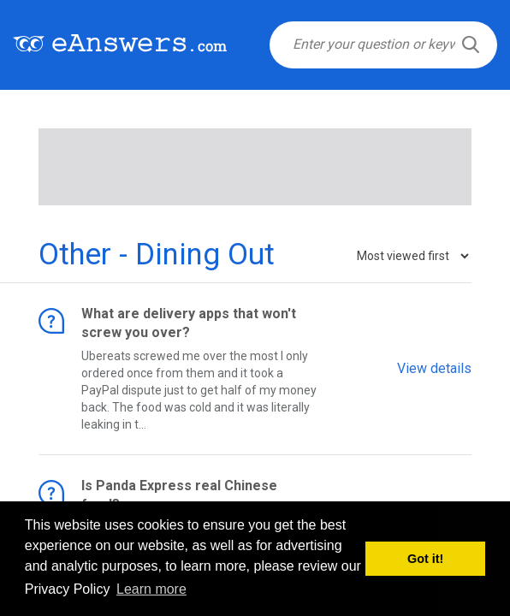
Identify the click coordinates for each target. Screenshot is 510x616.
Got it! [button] (425, 559)
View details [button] (434, 367)
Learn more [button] (151, 589)
